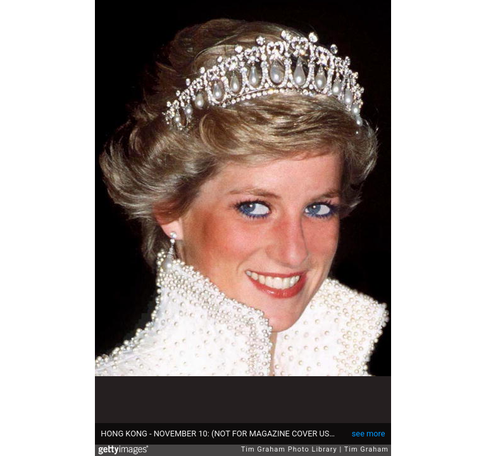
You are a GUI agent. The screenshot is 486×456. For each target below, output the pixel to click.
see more (368, 433)
